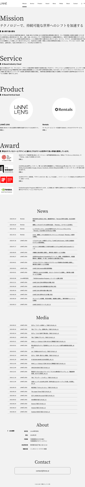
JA (81, 3)
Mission (24, 3)
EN (84, 3)
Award (47, 3)
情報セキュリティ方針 (45, 484)
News (54, 3)
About (68, 3)
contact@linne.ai (42, 471)
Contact (75, 3)
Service (32, 3)
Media (61, 3)
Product (40, 3)
